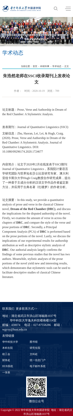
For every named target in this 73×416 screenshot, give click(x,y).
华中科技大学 (10, 341)
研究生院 (35, 348)
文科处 (34, 354)
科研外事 (44, 66)
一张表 (6, 372)
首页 (35, 66)
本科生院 (7, 348)
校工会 (6, 354)
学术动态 (56, 66)
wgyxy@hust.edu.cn (14, 329)
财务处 (6, 360)
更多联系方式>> (26, 308)
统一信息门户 (38, 360)
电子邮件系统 (38, 366)
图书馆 (34, 341)
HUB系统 (7, 366)
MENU (68, 9)
